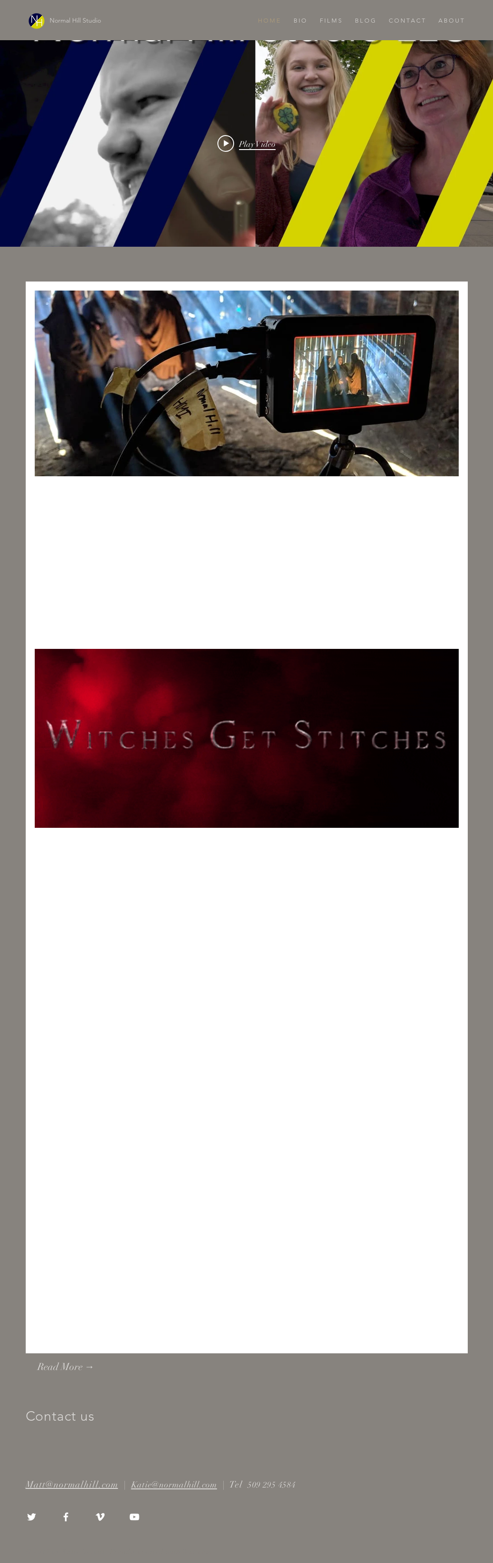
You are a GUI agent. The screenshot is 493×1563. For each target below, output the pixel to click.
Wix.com (197, 1551)
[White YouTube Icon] (134, 1517)
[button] (330, 21)
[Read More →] (86, 1367)
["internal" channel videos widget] (246, 143)
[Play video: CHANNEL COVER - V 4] (246, 144)
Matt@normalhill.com (72, 1484)
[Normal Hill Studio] (100, 21)
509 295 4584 (270, 1485)
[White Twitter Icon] (31, 1517)
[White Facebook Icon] (66, 1517)
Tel (237, 1484)
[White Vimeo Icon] (100, 1517)
